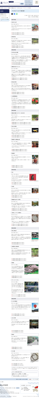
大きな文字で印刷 (34, 16)
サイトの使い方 (9, 396)
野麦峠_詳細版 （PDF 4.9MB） (17, 347)
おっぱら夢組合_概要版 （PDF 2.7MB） (18, 315)
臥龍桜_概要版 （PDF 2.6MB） (17, 277)
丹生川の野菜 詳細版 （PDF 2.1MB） (18, 135)
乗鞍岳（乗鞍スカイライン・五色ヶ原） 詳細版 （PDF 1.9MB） (21, 122)
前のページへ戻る (18, 379)
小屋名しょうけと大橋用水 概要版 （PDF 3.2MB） (20, 225)
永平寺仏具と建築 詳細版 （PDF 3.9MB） (19, 62)
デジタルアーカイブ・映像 (4, 17)
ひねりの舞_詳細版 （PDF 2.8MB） (18, 330)
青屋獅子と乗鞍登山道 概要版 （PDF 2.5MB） (19, 150)
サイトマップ (14, 396)
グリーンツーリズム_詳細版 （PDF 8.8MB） (19, 294)
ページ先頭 (1, 381)
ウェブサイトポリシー (3, 396)
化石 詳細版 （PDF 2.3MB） (17, 182)
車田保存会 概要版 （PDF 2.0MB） (18, 47)
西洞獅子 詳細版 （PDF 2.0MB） (17, 165)
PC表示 (30, 379)
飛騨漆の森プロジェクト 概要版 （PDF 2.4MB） (20, 79)
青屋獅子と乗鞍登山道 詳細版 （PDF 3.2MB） (19, 149)
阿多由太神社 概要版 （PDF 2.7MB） (18, 93)
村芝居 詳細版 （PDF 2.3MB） (17, 195)
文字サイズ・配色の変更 (29, 4)
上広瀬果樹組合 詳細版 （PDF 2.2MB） (18, 106)
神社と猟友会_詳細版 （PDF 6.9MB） (18, 242)
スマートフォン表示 (35, 379)
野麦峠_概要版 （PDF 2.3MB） (17, 348)
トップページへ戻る (24, 379)
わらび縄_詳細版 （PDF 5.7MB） (17, 363)
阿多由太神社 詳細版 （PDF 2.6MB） (18, 92)
